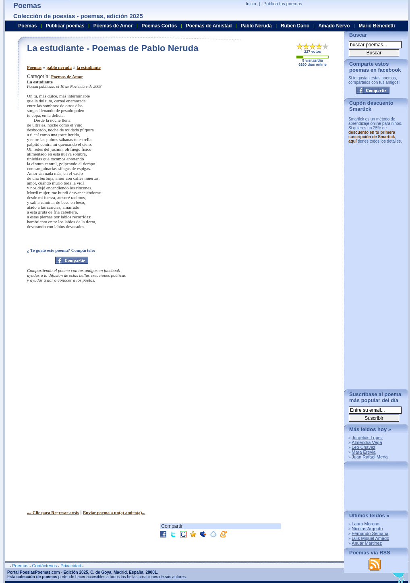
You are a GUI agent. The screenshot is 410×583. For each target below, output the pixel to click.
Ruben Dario (295, 26)
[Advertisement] (270, 130)
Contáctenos (44, 565)
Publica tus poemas (282, 3)
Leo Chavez (363, 447)
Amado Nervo (334, 26)
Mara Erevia (363, 452)
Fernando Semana (370, 533)
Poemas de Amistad (209, 26)
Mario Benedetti (377, 26)
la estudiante (89, 67)
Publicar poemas (65, 26)
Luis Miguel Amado (370, 538)
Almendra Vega (367, 442)
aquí (352, 141)
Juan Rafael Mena (369, 456)
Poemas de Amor (67, 76)
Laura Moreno (365, 523)
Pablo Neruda (255, 26)
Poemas (34, 67)
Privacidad (70, 565)
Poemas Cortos (159, 26)
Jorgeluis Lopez (367, 437)
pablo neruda (59, 67)
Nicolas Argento (367, 528)
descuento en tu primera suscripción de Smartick (371, 134)
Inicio (251, 3)
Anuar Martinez (367, 543)
